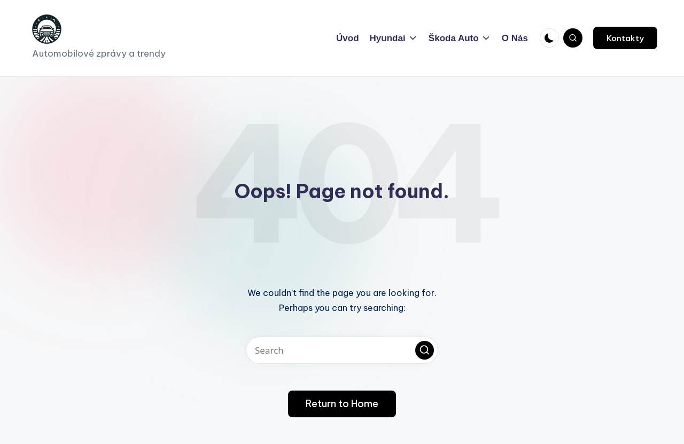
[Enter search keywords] (342, 350)
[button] (625, 38)
